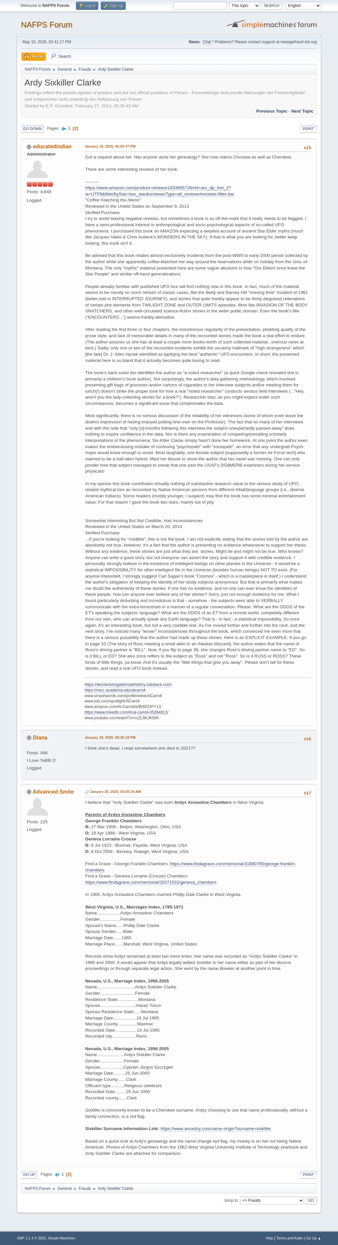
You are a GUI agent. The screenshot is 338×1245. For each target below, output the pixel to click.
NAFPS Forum (46, 24)
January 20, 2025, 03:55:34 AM (115, 792)
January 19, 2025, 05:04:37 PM (110, 146)
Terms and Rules (289, 1238)
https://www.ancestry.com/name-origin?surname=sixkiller (215, 1128)
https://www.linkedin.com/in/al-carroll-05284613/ (126, 712)
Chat (207, 42)
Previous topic (271, 111)
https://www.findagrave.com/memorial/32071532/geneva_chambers (151, 882)
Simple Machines (61, 1238)
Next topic (302, 111)
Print (308, 129)
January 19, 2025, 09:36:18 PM (110, 737)
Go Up (29, 1175)
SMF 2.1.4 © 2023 (31, 1238)
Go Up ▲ (313, 1238)
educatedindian (52, 146)
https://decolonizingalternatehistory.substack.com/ (128, 684)
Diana (40, 737)
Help (269, 1238)
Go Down (32, 129)
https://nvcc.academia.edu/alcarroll (115, 690)
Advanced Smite (53, 792)
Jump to (231, 1200)
